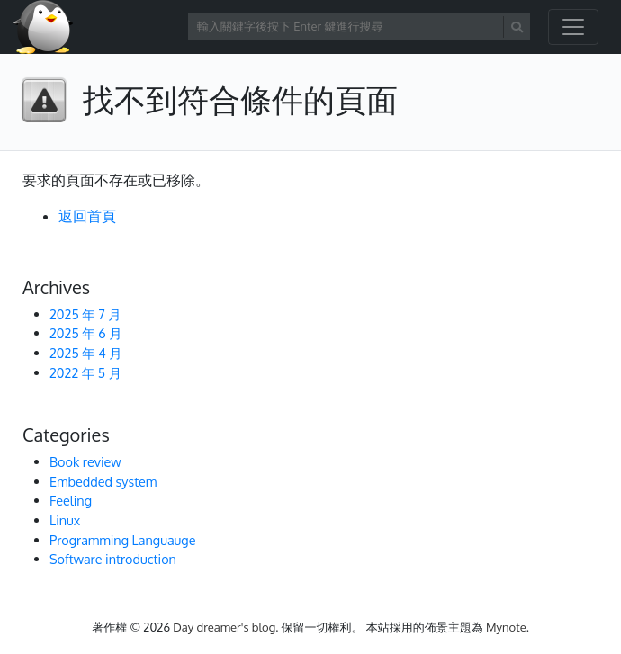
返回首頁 (87, 216)
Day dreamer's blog (224, 627)
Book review (86, 461)
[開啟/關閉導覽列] (573, 27)
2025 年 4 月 (86, 353)
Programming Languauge (122, 540)
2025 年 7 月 (86, 314)
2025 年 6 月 (86, 333)
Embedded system (103, 481)
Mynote (506, 627)
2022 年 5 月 (86, 372)
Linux (65, 520)
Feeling (71, 500)
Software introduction (113, 559)
